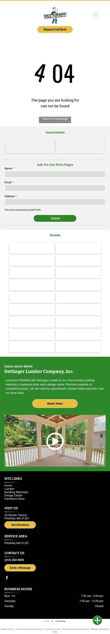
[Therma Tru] (31, 285)
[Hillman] (78, 260)
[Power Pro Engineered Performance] (31, 334)
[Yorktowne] (78, 297)
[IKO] (78, 309)
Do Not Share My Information (30, 629)
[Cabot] (31, 260)
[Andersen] (78, 272)
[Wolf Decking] (31, 297)
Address (9, 196)
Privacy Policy (7, 629)
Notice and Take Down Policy (76, 629)
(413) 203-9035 (14, 560)
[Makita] (31, 248)
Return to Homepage (55, 118)
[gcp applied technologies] (78, 334)
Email (8, 182)
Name (8, 168)
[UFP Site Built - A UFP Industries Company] (78, 322)
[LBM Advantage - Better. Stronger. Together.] (29, 146)
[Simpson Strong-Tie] (31, 346)
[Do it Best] (80, 146)
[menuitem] (54, 485)
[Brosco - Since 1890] (31, 309)
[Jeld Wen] (78, 285)
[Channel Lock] (31, 272)
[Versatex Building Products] (31, 322)
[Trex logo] (78, 346)
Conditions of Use (53, 629)
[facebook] (7, 578)
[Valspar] (78, 248)
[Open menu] (95, 15)
